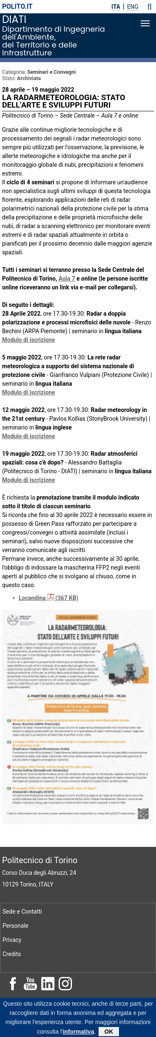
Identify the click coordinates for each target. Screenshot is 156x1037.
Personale (15, 925)
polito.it (17, 6)
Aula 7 (67, 278)
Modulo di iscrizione (28, 339)
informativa (78, 1033)
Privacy (11, 940)
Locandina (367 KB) (48, 598)
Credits (11, 954)
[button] (149, 6)
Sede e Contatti (22, 911)
